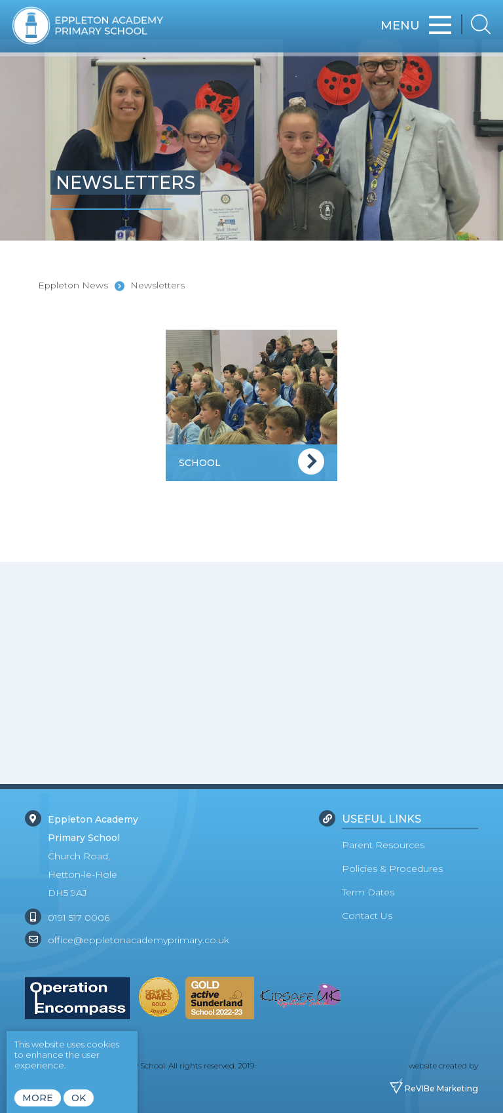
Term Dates (368, 892)
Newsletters (157, 285)
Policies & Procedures (392, 868)
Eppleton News (73, 285)
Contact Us (367, 916)
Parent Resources (383, 845)
